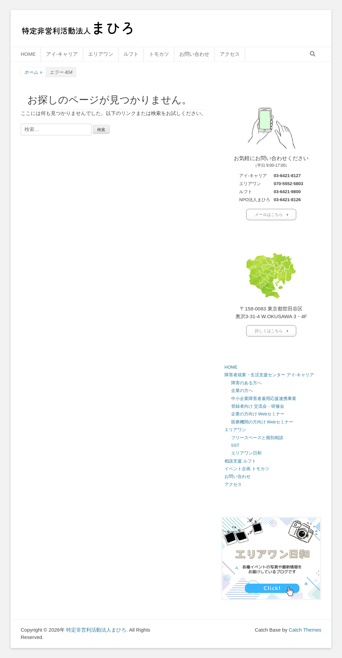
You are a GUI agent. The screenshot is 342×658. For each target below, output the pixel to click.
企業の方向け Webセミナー (258, 413)
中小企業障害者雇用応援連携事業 (263, 398)
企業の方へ (242, 390)
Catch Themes (305, 630)
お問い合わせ (194, 54)
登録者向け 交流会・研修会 (258, 406)
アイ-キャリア (62, 54)
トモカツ (159, 54)
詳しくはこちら (269, 330)
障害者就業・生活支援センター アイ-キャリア (269, 374)
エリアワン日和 (246, 452)
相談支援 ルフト (240, 461)
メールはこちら (269, 214)
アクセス (230, 54)
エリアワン (100, 54)
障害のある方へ (246, 382)
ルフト (131, 54)
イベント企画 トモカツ (246, 468)
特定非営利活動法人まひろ (96, 630)
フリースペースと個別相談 (257, 437)
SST (235, 445)
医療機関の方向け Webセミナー (262, 421)
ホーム (33, 72)
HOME (28, 54)
